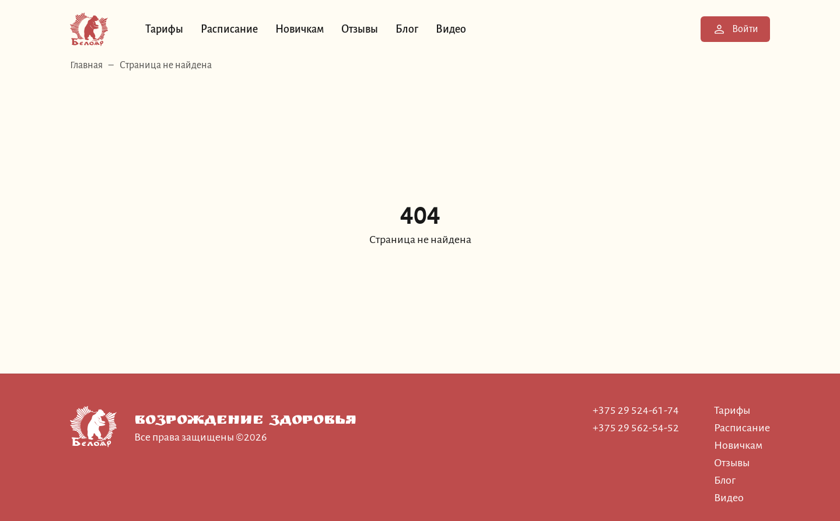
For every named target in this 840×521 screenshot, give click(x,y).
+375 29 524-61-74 (636, 410)
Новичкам (299, 29)
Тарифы (164, 29)
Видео (451, 29)
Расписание (229, 29)
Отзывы (359, 29)
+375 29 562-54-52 (636, 428)
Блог (407, 29)
